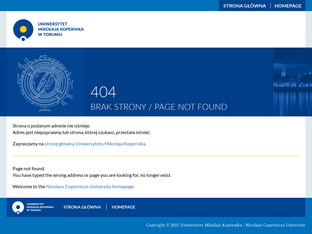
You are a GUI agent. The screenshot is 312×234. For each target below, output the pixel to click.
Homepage (288, 5)
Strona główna (244, 5)
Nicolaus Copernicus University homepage (90, 186)
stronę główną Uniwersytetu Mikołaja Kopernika (95, 143)
